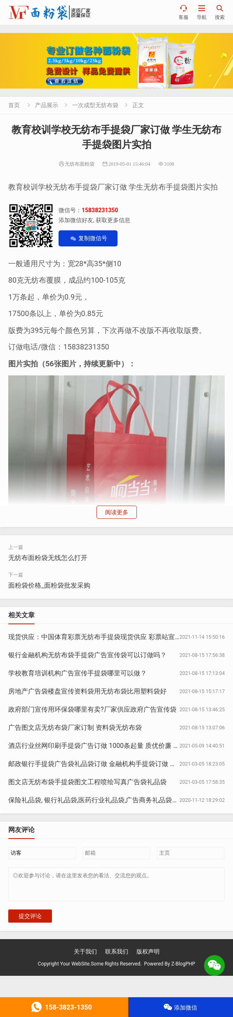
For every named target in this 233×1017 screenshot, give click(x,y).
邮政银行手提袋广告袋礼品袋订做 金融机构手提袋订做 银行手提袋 (105, 764)
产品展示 (46, 105)
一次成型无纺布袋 (95, 105)
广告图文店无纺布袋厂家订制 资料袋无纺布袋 (75, 727)
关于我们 (85, 956)
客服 (183, 12)
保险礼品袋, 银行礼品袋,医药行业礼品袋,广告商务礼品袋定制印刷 (103, 800)
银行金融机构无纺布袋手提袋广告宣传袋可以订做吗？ (87, 655)
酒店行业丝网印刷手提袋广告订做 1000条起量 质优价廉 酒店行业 (104, 746)
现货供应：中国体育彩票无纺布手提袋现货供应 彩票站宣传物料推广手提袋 (118, 637)
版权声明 (148, 956)
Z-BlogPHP (183, 969)
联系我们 (116, 956)
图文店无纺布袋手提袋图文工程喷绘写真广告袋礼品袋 (87, 782)
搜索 (220, 12)
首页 (14, 105)
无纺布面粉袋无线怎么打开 (47, 558)
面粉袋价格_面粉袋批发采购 (49, 585)
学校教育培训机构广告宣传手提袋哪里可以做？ (77, 673)
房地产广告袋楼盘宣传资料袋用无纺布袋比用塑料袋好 (87, 691)
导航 (202, 12)
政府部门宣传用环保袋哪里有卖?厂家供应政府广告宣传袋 (92, 709)
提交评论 (30, 921)
